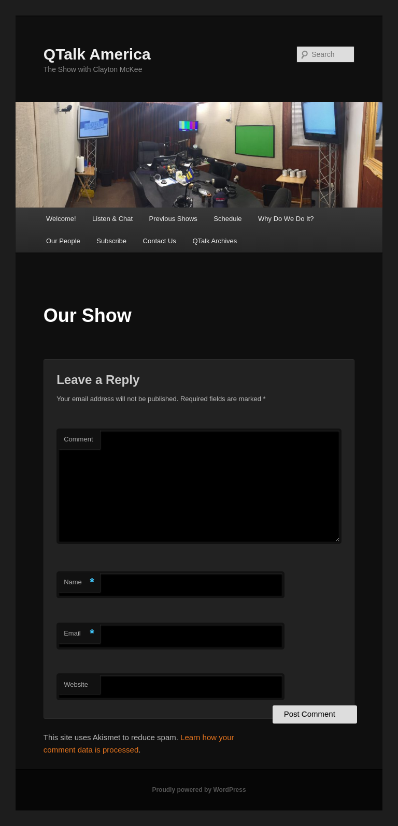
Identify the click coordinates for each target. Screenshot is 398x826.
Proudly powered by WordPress (199, 789)
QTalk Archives (214, 241)
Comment (78, 439)
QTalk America (97, 54)
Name (79, 582)
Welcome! (61, 219)
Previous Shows (173, 219)
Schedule (227, 219)
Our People (63, 241)
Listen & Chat (112, 219)
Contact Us (159, 241)
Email (79, 633)
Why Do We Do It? (286, 219)
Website (76, 684)
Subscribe (111, 241)
